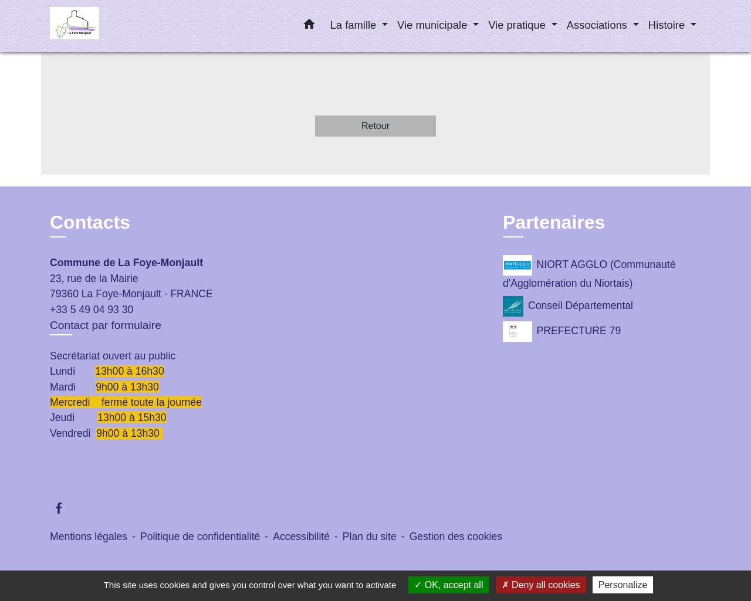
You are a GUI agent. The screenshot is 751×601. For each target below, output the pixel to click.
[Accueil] (123, 26)
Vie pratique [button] (518, 25)
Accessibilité (301, 536)
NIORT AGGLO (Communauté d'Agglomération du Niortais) (589, 272)
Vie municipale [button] (433, 25)
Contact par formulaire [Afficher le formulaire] (105, 325)
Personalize (623, 585)
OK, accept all (448, 585)
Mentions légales (88, 536)
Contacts (90, 222)
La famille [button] (355, 25)
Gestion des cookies (456, 536)
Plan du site (370, 536)
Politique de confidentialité (200, 536)
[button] (309, 26)
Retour (375, 126)
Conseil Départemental (568, 306)
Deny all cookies (541, 585)
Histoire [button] (668, 25)
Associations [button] (598, 25)
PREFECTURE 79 (562, 331)
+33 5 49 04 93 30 (91, 309)
